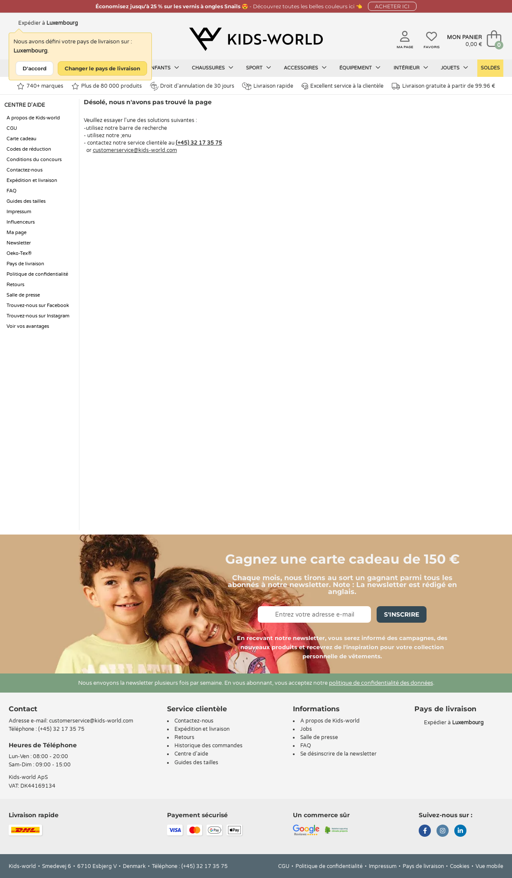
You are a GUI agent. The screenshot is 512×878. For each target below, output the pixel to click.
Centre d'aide (191, 754)
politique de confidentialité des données (381, 683)
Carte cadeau (21, 139)
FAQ (11, 191)
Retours (15, 284)
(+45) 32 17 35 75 (199, 143)
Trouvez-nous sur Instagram (38, 316)
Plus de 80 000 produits (107, 86)
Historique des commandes (208, 746)
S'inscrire (401, 614)
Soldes (490, 68)
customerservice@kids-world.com (135, 150)
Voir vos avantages (28, 326)
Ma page (16, 232)
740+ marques (40, 86)
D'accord (34, 68)
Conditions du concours (34, 159)
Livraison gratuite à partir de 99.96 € (443, 86)
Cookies (459, 866)
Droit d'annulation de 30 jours (192, 86)
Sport (258, 68)
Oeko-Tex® (19, 253)
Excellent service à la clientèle (343, 86)
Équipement (360, 68)
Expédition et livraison (32, 180)
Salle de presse (23, 295)
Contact (23, 709)
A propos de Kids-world (33, 118)
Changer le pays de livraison (102, 68)
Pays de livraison (25, 264)
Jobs (306, 729)
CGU (12, 128)
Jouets (454, 68)
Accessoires (305, 68)
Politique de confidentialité (37, 274)
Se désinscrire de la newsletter (338, 754)
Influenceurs (21, 222)
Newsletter (19, 243)
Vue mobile (489, 866)
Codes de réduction (29, 149)
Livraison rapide (267, 86)
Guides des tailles (26, 201)
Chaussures (212, 68)
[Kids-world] (256, 39)
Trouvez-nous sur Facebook (38, 305)
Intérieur (411, 68)
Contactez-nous (25, 170)
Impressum (19, 212)
